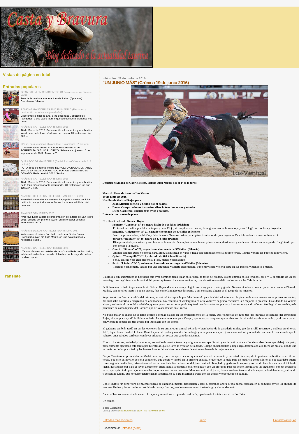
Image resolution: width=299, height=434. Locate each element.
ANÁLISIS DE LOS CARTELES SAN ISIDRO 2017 (50, 230)
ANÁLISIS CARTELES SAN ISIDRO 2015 (45, 126)
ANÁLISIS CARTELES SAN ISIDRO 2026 (45, 247)
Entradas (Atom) (131, 428)
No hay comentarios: (155, 410)
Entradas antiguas (284, 420)
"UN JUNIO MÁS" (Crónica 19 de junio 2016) (146, 82)
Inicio (203, 420)
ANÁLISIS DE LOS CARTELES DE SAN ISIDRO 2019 (52, 195)
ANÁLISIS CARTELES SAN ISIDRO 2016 (45, 178)
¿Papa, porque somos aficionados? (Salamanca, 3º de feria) (55, 143)
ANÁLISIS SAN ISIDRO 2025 (37, 213)
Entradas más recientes (118, 420)
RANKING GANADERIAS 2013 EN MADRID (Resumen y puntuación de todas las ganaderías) (53, 111)
